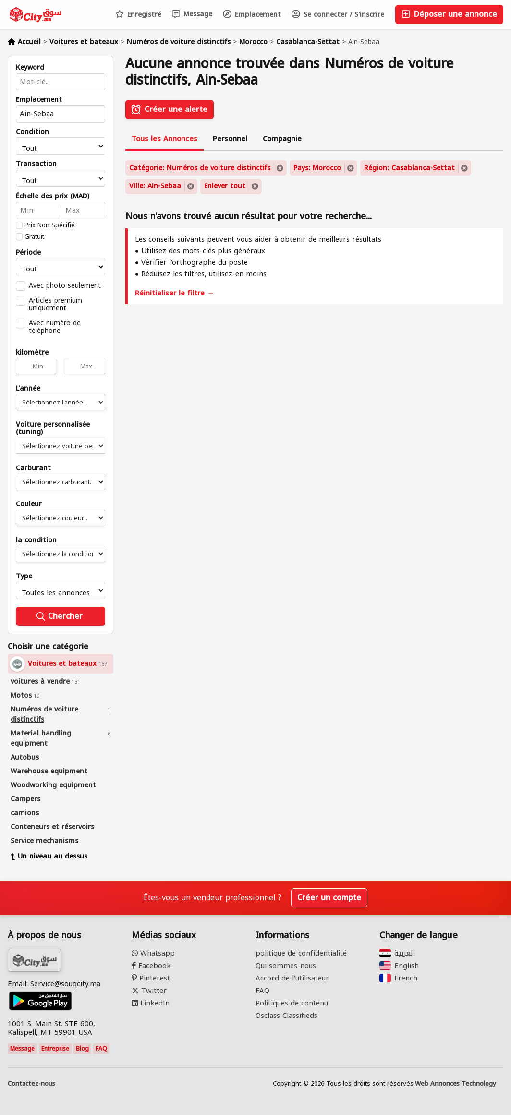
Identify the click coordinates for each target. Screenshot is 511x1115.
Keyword (30, 68)
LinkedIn (151, 1003)
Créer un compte (329, 897)
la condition (36, 540)
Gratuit (34, 236)
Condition (32, 132)
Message (192, 14)
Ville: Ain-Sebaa (155, 186)
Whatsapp (153, 953)
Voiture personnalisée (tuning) (53, 428)
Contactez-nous (31, 1083)
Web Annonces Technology (455, 1083)
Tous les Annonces (164, 139)
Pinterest (151, 978)
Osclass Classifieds (286, 1015)
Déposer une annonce (449, 14)
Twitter (149, 990)
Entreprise (55, 1048)
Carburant (33, 468)
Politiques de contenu (292, 1003)
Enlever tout (224, 186)
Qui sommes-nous (286, 965)
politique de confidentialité (301, 953)
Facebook (151, 965)
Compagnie (282, 139)
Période (28, 253)
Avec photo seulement (65, 285)
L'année (28, 388)
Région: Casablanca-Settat (409, 167)
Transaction (36, 164)
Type (24, 576)
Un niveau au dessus (49, 856)
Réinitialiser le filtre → (174, 293)
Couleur (29, 504)
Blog (82, 1048)
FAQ (101, 1048)
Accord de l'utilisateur (292, 978)
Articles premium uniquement (55, 304)
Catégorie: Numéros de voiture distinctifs (199, 167)
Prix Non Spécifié (49, 225)
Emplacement (252, 14)
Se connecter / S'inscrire (338, 14)
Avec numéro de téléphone (55, 327)
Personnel (230, 139)
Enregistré (138, 14)
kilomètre (32, 352)
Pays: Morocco (317, 167)
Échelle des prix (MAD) (52, 196)
